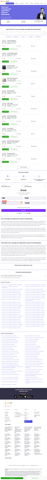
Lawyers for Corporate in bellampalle (8, 344)
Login (45, 3)
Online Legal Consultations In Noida (18, 435)
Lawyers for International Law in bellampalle (9, 356)
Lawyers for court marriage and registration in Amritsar (11, 310)
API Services (7, 418)
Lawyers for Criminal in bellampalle (31, 377)
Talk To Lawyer (10, 3)
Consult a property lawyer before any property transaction (37, 429)
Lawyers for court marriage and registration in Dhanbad (35, 296)
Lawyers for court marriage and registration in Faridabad (35, 294)
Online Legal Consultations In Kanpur (37, 446)
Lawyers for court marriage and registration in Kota (11, 299)
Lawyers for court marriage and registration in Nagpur (11, 307)
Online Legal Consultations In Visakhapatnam (37, 450)
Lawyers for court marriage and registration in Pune (11, 309)
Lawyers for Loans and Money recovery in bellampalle (34, 363)
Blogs (41, 3)
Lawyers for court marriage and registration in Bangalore (35, 297)
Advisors (26, 417)
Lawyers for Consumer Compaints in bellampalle (10, 374)
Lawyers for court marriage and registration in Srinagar (11, 296)
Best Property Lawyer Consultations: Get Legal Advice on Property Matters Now (18, 430)
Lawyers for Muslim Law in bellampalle (32, 339)
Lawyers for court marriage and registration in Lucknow (11, 321)
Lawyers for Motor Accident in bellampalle (32, 371)
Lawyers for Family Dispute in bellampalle (9, 335)
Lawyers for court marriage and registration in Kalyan (34, 305)
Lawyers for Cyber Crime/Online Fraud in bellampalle (34, 351)
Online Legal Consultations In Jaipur (18, 446)
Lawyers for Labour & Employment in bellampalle (33, 359)
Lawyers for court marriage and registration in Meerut (34, 321)
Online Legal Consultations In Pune (18, 442)
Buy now (23, 210)
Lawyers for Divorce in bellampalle (31, 356)
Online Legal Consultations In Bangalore (18, 438)
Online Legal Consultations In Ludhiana (27, 454)
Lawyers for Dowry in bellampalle (7, 369)
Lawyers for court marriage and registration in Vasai (34, 309)
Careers (25, 418)
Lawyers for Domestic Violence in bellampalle (33, 361)
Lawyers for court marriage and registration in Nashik (34, 307)
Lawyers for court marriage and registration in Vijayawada (35, 284)
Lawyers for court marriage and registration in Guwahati (35, 286)
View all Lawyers (23, 167)
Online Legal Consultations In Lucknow (27, 446)
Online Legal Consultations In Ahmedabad (27, 442)
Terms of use (36, 413)
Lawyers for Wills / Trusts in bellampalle (9, 372)
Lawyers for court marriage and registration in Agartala (11, 317)
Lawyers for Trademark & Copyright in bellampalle (10, 337)
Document (22, 3)
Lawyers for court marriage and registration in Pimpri (11, 327)
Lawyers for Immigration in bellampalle (32, 354)
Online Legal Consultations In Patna (8, 454)
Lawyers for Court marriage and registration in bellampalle (12, 371)
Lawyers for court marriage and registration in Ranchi (11, 297)
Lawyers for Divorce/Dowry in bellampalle (32, 335)
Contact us (26, 413)
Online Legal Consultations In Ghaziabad (37, 435)
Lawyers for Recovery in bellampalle (8, 349)
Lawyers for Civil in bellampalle (7, 347)
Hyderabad (38, 36)
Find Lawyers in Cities (8, 421)
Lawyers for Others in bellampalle (7, 358)
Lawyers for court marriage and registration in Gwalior (34, 302)
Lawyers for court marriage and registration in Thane (34, 326)
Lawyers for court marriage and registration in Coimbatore (12, 324)
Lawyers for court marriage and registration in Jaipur (11, 312)
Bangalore (16, 36)
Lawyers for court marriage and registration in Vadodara (12, 294)
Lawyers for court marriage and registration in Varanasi (11, 322)
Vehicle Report (36, 3)
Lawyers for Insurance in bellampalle (8, 354)
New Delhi (9, 36)
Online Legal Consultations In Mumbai (8, 438)
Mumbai (30, 36)
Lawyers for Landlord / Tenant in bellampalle (9, 351)
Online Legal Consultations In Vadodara (18, 454)
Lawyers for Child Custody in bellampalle (9, 339)
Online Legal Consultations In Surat (37, 442)
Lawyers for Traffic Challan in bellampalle (9, 384)
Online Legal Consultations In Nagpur (8, 446)
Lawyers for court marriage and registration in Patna (34, 289)
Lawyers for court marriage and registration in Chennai (34, 314)
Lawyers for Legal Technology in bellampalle (9, 363)
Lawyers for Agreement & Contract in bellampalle (10, 361)
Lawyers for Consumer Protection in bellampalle (33, 369)
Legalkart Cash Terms (37, 416)
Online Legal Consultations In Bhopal (8, 450)
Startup (27, 3)
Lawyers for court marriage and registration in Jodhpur (34, 312)
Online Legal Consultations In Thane (27, 450)
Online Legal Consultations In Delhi (8, 435)
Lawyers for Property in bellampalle (31, 349)
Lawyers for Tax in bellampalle (30, 344)
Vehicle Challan (8, 457)
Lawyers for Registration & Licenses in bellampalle (10, 359)
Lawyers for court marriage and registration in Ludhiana (35, 310)
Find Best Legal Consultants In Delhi (38, 454)
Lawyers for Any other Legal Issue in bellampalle (10, 377)
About (25, 412)
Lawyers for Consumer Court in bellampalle (32, 346)
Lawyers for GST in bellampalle (30, 342)
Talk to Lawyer (8, 424)
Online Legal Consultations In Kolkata (8, 442)
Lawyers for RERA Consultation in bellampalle (9, 381)
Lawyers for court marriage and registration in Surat (34, 292)
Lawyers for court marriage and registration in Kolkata (34, 322)
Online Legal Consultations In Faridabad (27, 435)
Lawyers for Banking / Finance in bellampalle (9, 342)
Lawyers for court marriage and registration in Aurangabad (12, 289)
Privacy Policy (36, 412)
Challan (31, 3)
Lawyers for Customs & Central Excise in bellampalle (34, 337)
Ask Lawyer (7, 417)
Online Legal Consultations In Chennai (37, 438)
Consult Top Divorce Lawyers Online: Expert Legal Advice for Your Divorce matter (9, 429)
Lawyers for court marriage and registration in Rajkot (11, 292)
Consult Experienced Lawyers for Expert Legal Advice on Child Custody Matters (28, 429)
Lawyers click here (27, 421)
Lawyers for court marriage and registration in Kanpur (11, 319)
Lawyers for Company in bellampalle (31, 358)
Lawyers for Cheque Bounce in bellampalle (32, 347)
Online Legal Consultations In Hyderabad (27, 438)
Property (17, 3)
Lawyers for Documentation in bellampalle (9, 346)
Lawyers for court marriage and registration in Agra (34, 317)
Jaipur (23, 36)
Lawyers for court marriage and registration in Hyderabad (12, 284)
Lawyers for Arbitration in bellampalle (31, 372)
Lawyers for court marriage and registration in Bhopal (11, 302)
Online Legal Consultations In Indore (18, 450)
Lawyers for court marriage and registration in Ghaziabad (12, 326)
